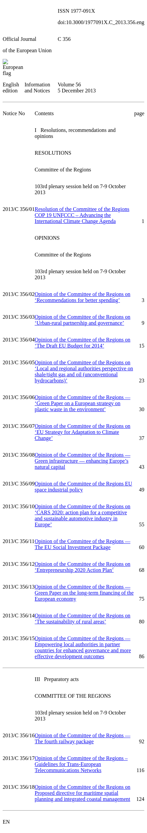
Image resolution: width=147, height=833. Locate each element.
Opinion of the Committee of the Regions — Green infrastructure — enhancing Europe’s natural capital (83, 461)
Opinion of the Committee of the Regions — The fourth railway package (83, 738)
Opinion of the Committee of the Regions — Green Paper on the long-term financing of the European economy (84, 593)
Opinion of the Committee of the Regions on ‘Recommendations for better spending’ (83, 297)
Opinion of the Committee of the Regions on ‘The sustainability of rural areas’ (83, 618)
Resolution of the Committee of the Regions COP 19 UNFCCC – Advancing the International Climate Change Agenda (82, 215)
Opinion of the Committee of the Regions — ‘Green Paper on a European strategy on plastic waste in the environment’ (83, 403)
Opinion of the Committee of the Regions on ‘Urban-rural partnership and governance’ (83, 320)
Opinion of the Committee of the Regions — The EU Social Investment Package (83, 544)
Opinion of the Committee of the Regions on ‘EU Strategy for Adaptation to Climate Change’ (83, 432)
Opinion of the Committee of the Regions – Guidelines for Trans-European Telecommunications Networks (81, 764)
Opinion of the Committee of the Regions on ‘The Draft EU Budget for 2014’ (83, 343)
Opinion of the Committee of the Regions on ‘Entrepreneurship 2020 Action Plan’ (83, 567)
